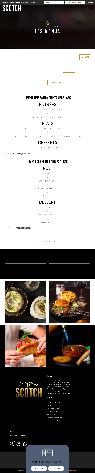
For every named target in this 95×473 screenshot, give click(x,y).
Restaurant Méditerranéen (55, 427)
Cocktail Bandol (52, 414)
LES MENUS (69, 70)
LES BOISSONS (55, 83)
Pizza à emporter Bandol (54, 420)
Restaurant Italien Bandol (54, 402)
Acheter (39, 468)
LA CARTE (85, 57)
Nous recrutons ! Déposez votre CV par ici (18, 2)
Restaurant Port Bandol (54, 405)
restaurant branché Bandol (55, 408)
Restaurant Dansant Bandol (55, 417)
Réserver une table (47, 241)
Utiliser (56, 468)
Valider (90, 2)
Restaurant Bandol (52, 424)
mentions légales (71, 470)
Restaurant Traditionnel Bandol (56, 411)
